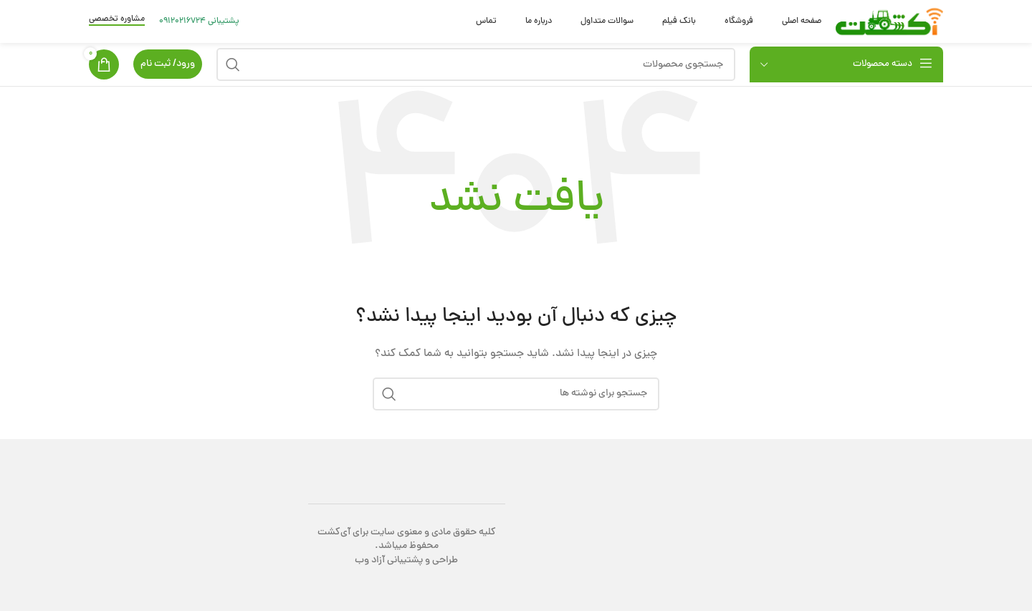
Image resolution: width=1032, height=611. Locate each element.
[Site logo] (889, 22)
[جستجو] (475, 64)
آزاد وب (370, 560)
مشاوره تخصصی (117, 20)
